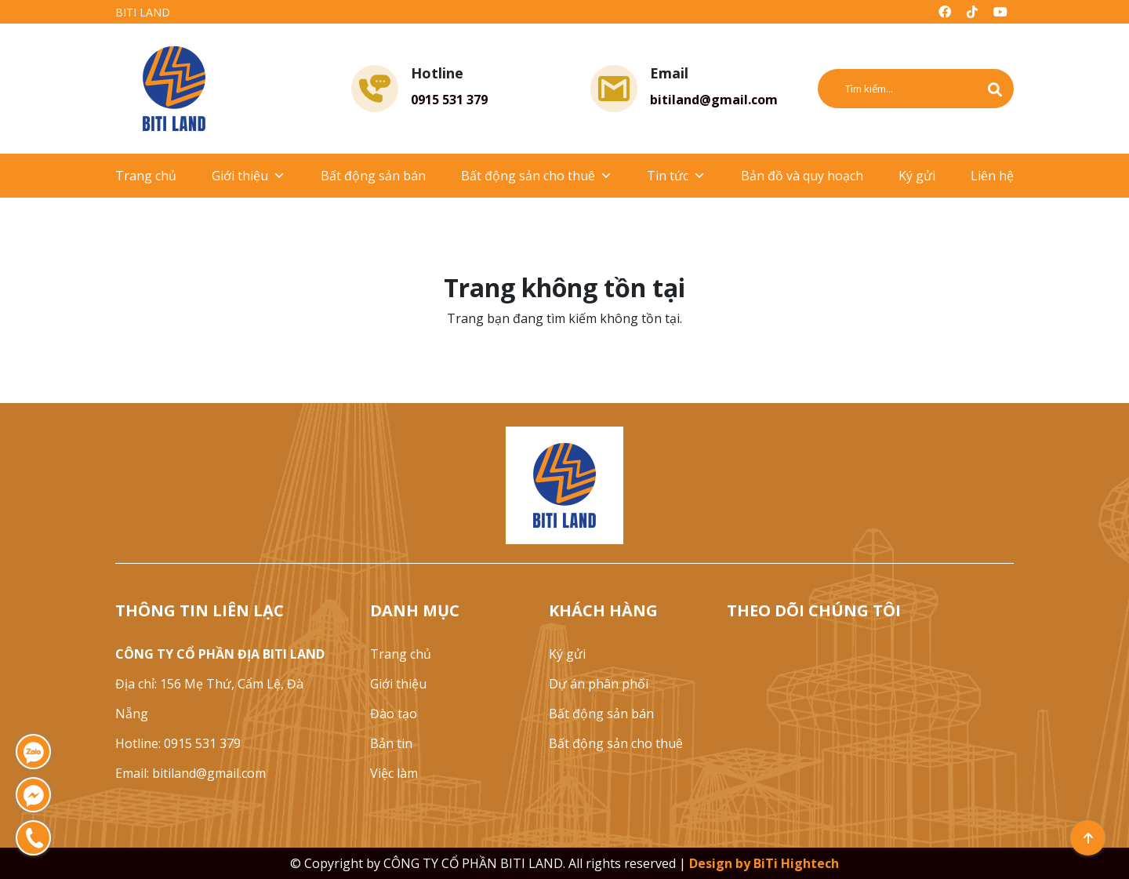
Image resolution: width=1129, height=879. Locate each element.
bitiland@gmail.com (714, 99)
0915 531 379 (449, 99)
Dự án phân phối (598, 683)
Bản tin (391, 743)
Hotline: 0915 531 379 (178, 743)
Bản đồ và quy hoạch (802, 175)
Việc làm (394, 773)
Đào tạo (393, 713)
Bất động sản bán (373, 175)
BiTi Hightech (796, 863)
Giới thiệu (248, 175)
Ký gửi (916, 175)
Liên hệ (992, 175)
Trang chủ (145, 175)
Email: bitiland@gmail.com (190, 773)
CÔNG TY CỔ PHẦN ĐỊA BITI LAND (220, 654)
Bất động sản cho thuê (536, 175)
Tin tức (676, 175)
